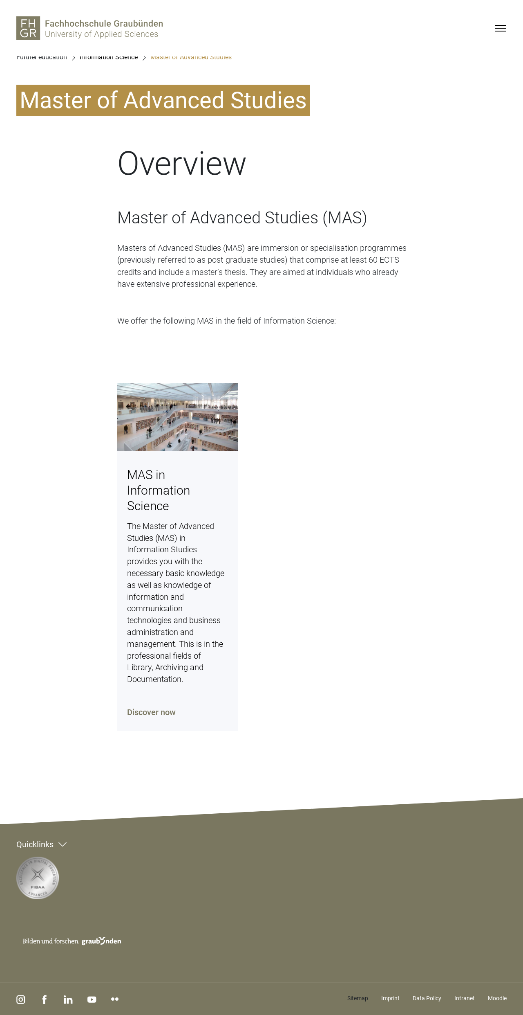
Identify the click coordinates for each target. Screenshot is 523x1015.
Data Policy (427, 998)
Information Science (109, 57)
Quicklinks (35, 844)
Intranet (464, 998)
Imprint (390, 998)
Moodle (497, 998)
